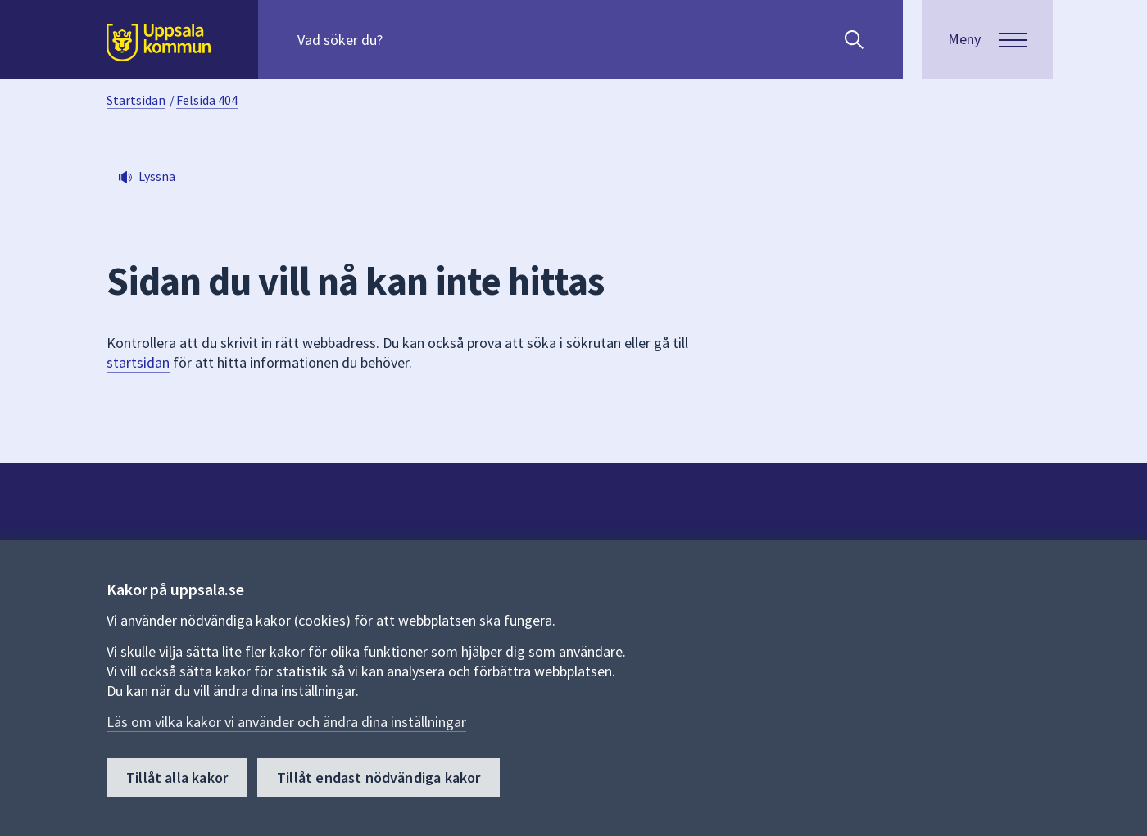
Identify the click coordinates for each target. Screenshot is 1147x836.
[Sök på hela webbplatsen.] (402, 39)
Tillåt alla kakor (177, 777)
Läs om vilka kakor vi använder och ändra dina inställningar (286, 721)
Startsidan (136, 100)
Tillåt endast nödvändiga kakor (378, 777)
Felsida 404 (207, 100)
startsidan (138, 362)
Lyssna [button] (156, 176)
